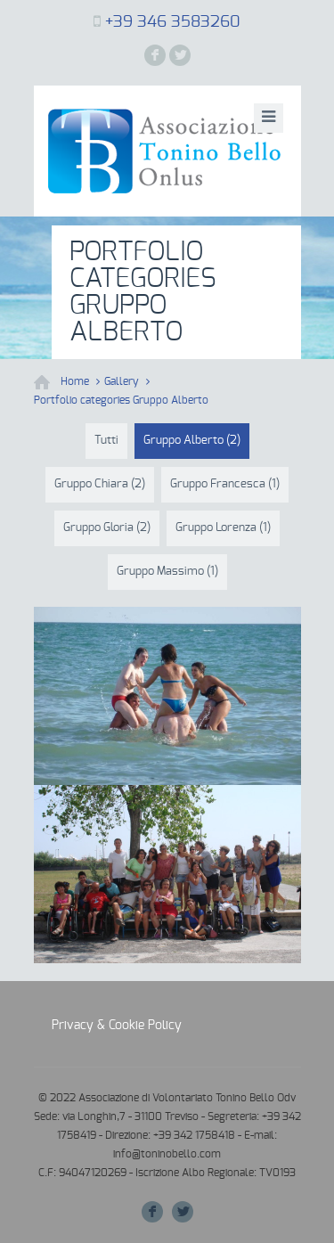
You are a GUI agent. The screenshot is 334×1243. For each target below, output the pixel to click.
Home (75, 381)
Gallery (121, 381)
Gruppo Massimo (167, 571)
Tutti (106, 440)
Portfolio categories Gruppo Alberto (121, 400)
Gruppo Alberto (191, 440)
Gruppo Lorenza (223, 528)
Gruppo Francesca (225, 484)
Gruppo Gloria (107, 528)
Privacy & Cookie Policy (117, 1025)
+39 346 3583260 (172, 22)
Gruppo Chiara (99, 484)
